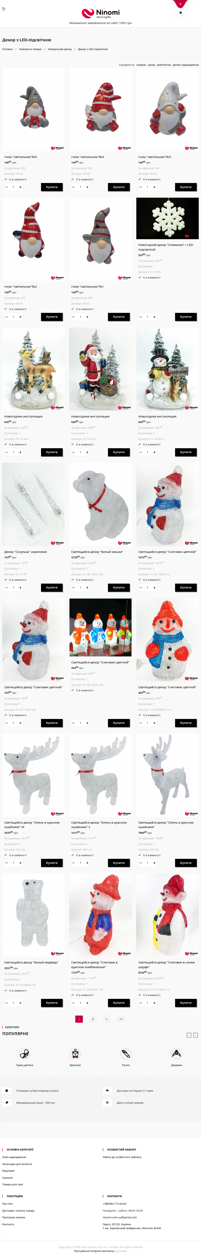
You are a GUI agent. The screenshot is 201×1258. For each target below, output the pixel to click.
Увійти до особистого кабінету (122, 1157)
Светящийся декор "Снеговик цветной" (167, 552)
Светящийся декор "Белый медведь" (31, 962)
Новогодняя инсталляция (23, 416)
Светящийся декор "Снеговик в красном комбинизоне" (94, 964)
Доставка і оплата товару (18, 1210)
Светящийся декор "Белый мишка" (97, 552)
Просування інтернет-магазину (94, 1251)
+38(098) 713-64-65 (115, 1203)
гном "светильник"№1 (87, 286)
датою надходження (186, 65)
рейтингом (164, 65)
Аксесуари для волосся (17, 1164)
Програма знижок (13, 1217)
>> (121, 1019)
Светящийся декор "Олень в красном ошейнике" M (32, 824)
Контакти (8, 1224)
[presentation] (189, 1035)
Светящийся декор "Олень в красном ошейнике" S (99, 824)
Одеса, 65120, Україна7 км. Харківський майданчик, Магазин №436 (132, 1226)
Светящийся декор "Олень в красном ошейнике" (166, 824)
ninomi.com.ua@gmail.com (120, 1217)
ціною (151, 65)
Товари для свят (12, 1184)
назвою (141, 65)
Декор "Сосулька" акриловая (25, 552)
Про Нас (7, 1203)
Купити (52, 187)
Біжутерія (8, 1171)
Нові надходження (14, 1157)
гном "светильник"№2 (20, 286)
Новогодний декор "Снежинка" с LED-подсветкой (166, 247)
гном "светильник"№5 (20, 157)
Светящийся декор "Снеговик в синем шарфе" (166, 964)
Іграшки (7, 1177)
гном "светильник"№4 (87, 157)
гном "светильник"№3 (154, 157)
